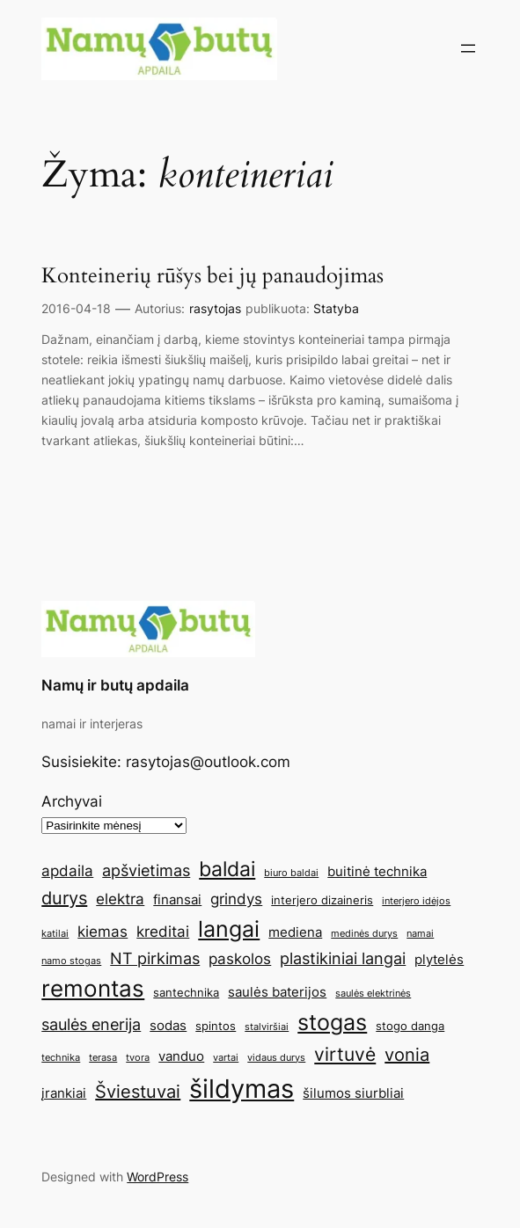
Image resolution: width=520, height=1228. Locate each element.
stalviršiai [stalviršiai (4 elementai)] (267, 1027)
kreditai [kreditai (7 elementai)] (162, 931)
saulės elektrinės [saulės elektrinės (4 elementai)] (373, 993)
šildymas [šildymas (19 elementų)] (241, 1088)
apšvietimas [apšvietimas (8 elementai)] (146, 870)
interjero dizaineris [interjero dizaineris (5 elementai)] (322, 900)
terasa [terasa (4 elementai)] (103, 1058)
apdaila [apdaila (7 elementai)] (67, 871)
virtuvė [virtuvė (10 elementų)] (345, 1053)
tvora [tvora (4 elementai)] (138, 1058)
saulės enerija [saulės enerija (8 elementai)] (91, 1024)
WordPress (157, 1176)
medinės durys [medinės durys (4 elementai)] (364, 933)
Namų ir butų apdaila (115, 685)
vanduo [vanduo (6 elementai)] (181, 1056)
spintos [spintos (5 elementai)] (215, 1026)
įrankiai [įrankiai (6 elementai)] (63, 1093)
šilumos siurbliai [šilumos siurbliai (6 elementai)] (353, 1093)
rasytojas (215, 308)
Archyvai (71, 801)
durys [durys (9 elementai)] (64, 898)
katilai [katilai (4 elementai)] (55, 933)
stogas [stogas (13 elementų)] (332, 1022)
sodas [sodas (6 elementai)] (168, 1025)
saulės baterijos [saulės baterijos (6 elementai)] (277, 991)
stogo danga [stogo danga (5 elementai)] (410, 1026)
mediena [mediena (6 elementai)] (295, 932)
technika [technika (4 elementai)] (60, 1058)
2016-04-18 (76, 308)
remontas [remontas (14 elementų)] (92, 988)
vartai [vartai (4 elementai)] (225, 1058)
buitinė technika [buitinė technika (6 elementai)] (377, 871)
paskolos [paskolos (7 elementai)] (240, 959)
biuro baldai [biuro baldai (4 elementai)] (291, 873)
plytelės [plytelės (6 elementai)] (439, 959)
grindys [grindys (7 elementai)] (236, 899)
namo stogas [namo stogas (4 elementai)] (71, 961)
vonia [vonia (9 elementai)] (407, 1054)
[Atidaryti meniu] (468, 48)
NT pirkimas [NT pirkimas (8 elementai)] (155, 958)
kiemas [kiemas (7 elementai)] (102, 931)
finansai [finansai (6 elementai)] (177, 899)
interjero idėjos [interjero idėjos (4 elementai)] (416, 901)
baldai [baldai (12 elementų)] (227, 868)
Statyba (336, 308)
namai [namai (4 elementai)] (420, 933)
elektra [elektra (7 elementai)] (120, 899)
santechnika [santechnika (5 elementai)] (186, 992)
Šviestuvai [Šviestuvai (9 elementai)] (137, 1091)
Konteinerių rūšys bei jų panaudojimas (212, 276)
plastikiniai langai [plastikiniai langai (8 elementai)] (343, 958)
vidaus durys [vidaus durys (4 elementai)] (276, 1058)
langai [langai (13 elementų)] (229, 929)
